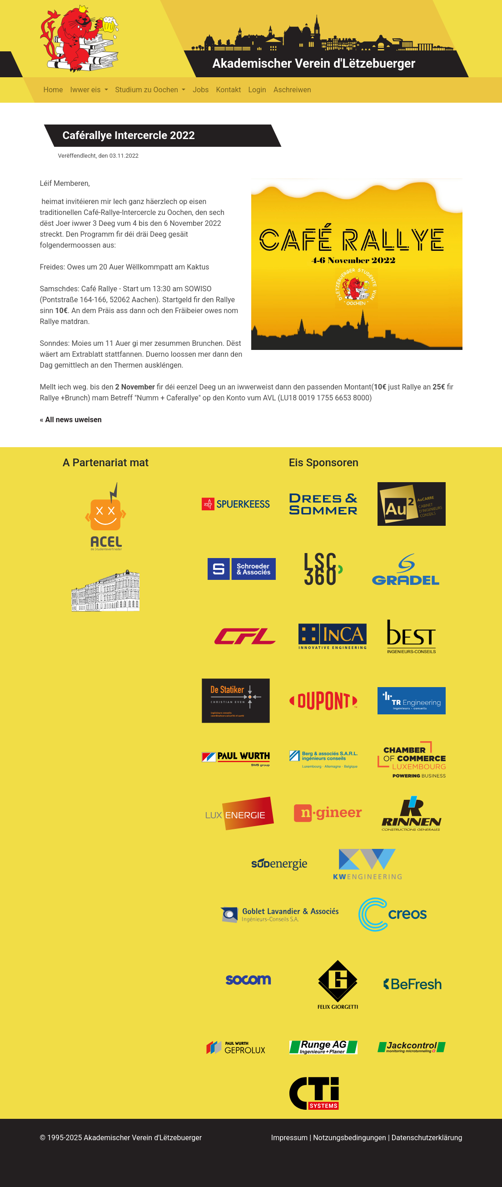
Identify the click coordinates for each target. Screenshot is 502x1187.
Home (53, 89)
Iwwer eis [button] (86, 89)
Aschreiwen (292, 89)
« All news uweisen (71, 419)
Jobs (201, 89)
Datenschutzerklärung (427, 1137)
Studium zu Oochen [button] (147, 89)
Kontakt (228, 89)
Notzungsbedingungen (349, 1137)
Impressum (289, 1137)
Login (257, 89)
